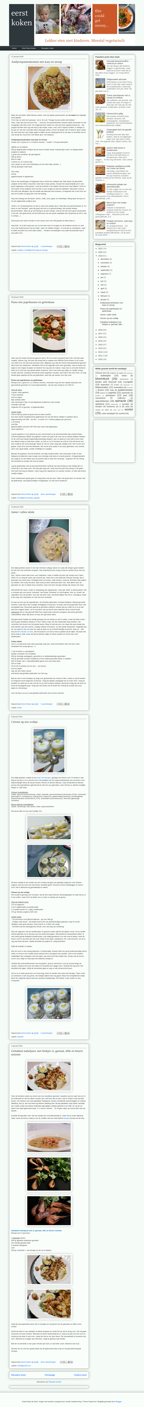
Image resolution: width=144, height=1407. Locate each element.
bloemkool (102, 378)
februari (104, 296)
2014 (100, 345)
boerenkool (124, 379)
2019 (100, 256)
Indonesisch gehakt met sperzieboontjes (117, 185)
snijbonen (122, 398)
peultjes (98, 395)
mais (112, 390)
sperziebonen (102, 401)
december (105, 259)
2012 (100, 352)
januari (104, 299)
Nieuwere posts (18, 1375)
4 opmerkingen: (47, 1033)
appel (121, 373)
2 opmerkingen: (47, 246)
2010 (100, 359)
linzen (101, 390)
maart (103, 292)
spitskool (99, 404)
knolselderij (118, 387)
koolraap (130, 387)
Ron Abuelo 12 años (25, 632)
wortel (129, 409)
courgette (128, 382)
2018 (100, 330)
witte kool (116, 410)
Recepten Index (47, 48)
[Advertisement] (49, 272)
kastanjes (127, 385)
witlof (107, 410)
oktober (104, 266)
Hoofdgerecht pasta (25, 498)
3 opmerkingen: (47, 704)
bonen (98, 382)
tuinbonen (111, 406)
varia (127, 406)
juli (102, 277)
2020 (100, 252)
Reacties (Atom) (55, 1382)
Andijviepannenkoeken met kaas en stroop (36, 61)
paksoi (102, 393)
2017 (100, 333)
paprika (37, 498)
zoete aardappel (108, 413)
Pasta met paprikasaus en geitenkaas (33, 302)
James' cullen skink (22, 512)
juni (102, 281)
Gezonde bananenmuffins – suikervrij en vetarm (118, 62)
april (103, 288)
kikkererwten (101, 387)
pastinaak (126, 393)
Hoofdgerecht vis (24, 1366)
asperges (130, 373)
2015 (100, 341)
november (105, 263)
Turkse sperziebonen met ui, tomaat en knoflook (118, 96)
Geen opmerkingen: (49, 494)
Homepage (50, 1375)
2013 (100, 348)
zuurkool (122, 413)
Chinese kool (101, 373)
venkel (97, 410)
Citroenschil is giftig (115, 114)
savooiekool (100, 398)
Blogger (119, 1402)
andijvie (20, 250)
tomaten (98, 406)
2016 (100, 337)
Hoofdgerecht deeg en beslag (36, 250)
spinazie (120, 400)
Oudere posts (80, 1375)
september (105, 270)
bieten (124, 376)
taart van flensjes (43, 778)
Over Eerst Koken (29, 48)
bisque (66, 1118)
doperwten (105, 385)
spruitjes (125, 404)
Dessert (20, 1037)
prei (125, 395)
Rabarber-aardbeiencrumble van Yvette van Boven (118, 167)
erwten (116, 385)
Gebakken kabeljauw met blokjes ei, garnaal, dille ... (112, 323)
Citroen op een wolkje (24, 721)
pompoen (110, 395)
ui (120, 406)
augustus (105, 274)
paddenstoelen (125, 390)
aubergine (106, 375)
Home (14, 48)
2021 (100, 248)
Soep (19, 708)
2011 (100, 356)
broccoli (112, 382)
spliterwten (114, 404)
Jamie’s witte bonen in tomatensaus (116, 149)
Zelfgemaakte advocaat (116, 79)
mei (102, 285)
